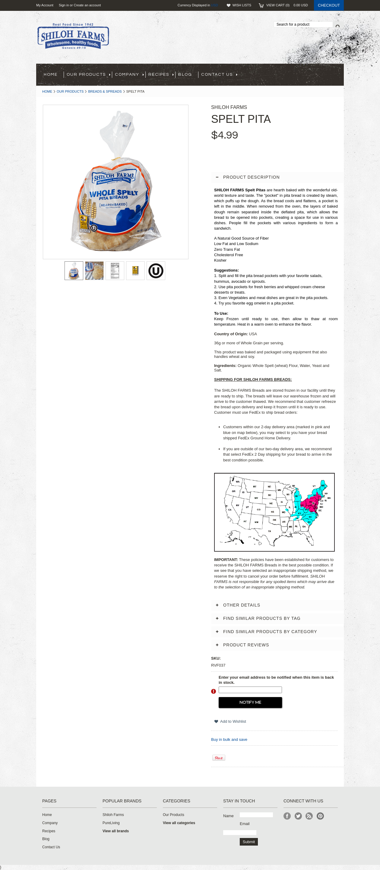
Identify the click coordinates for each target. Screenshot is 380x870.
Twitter (298, 816)
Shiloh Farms (113, 815)
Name (228, 816)
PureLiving (111, 823)
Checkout (329, 5)
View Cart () (287, 5)
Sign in (64, 5)
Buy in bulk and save (229, 739)
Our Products (70, 91)
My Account (44, 5)
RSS (309, 816)
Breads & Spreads (105, 91)
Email (245, 823)
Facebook (287, 816)
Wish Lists (242, 5)
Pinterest (320, 816)
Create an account (87, 5)
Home (47, 91)
